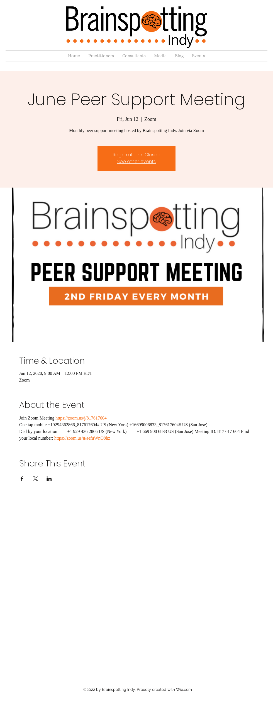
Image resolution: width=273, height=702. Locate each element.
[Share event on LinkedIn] (49, 478)
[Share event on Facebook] (22, 478)
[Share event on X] (35, 478)
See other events (136, 161)
